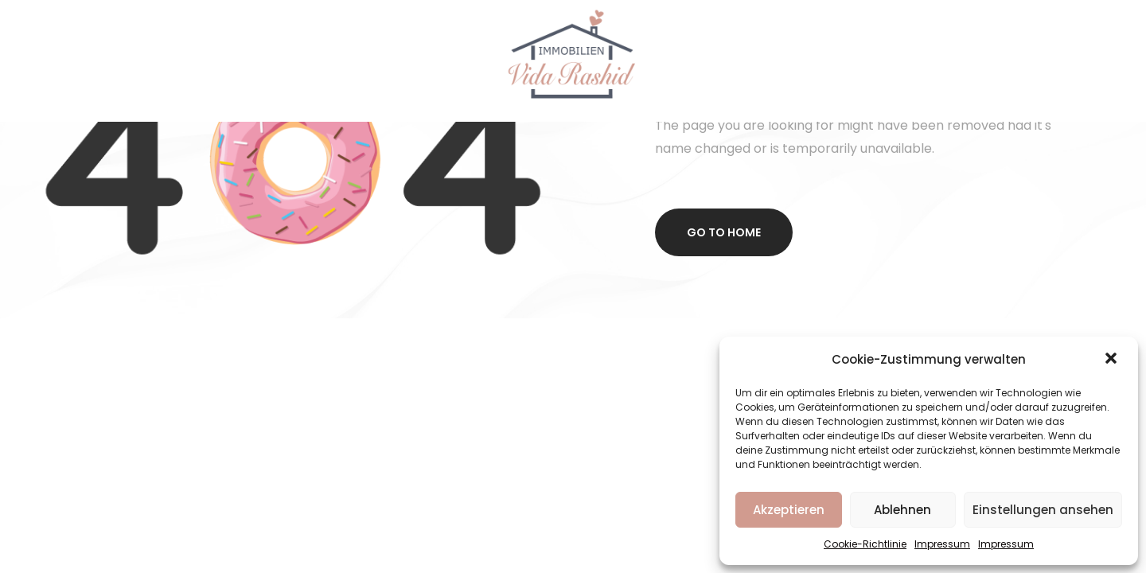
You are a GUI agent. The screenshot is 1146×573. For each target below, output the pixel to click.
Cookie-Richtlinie (865, 544)
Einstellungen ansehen (1043, 509)
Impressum (942, 544)
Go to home (724, 232)
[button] (1112, 359)
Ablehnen (902, 509)
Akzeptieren (788, 509)
